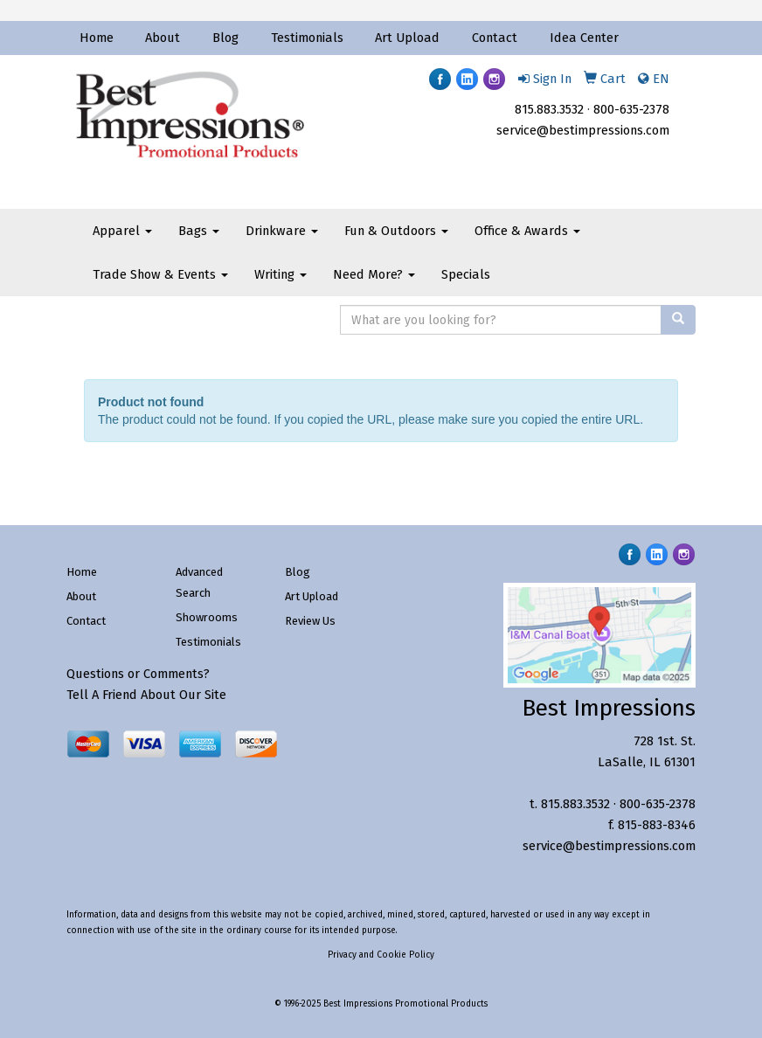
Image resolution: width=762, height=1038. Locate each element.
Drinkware (282, 231)
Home (97, 37)
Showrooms (207, 617)
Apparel (122, 231)
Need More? (374, 274)
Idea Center (584, 37)
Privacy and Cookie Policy (381, 955)
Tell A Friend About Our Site (146, 694)
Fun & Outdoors (396, 231)
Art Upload (407, 37)
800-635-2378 (631, 109)
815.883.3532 (549, 109)
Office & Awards (527, 231)
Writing (280, 274)
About (162, 37)
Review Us (310, 620)
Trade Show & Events (160, 274)
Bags (198, 231)
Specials (465, 274)
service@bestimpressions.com (582, 130)
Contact (494, 37)
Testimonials (307, 37)
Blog (225, 37)
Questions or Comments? (138, 674)
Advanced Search (199, 582)
